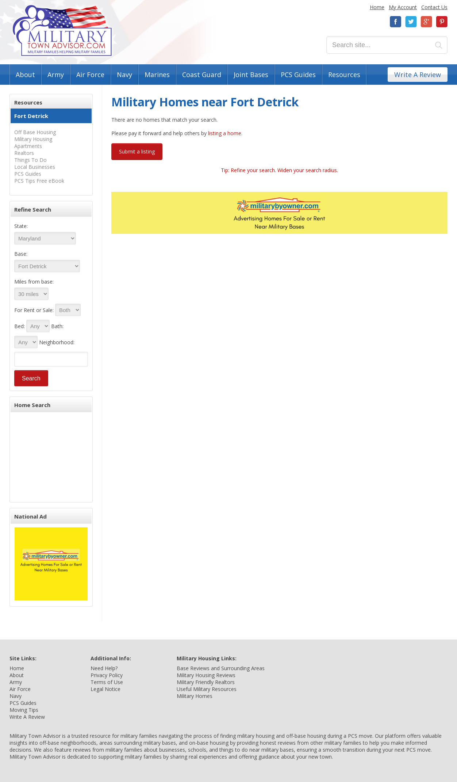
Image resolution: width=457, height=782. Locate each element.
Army (55, 74)
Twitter (411, 21)
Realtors (24, 152)
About (25, 74)
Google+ (426, 21)
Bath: (57, 326)
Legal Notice (105, 689)
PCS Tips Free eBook (39, 180)
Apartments (28, 146)
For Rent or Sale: (34, 310)
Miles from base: (34, 281)
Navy (124, 74)
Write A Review (417, 74)
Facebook (396, 21)
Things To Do (30, 159)
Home (377, 7)
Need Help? (104, 668)
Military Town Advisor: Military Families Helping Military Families (62, 30)
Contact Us (434, 7)
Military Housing (33, 139)
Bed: (19, 326)
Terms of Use (107, 682)
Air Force (90, 74)
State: (21, 226)
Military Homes (194, 695)
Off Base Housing (35, 132)
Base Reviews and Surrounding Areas (221, 668)
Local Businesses (34, 166)
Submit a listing (137, 151)
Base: (20, 253)
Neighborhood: (56, 342)
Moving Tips (23, 709)
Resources (344, 74)
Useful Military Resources (207, 689)
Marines (157, 74)
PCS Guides (298, 74)
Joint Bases (251, 74)
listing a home (224, 133)
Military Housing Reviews (206, 675)
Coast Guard (201, 74)
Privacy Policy (107, 675)
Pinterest (442, 21)
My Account (403, 7)
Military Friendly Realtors (206, 682)
